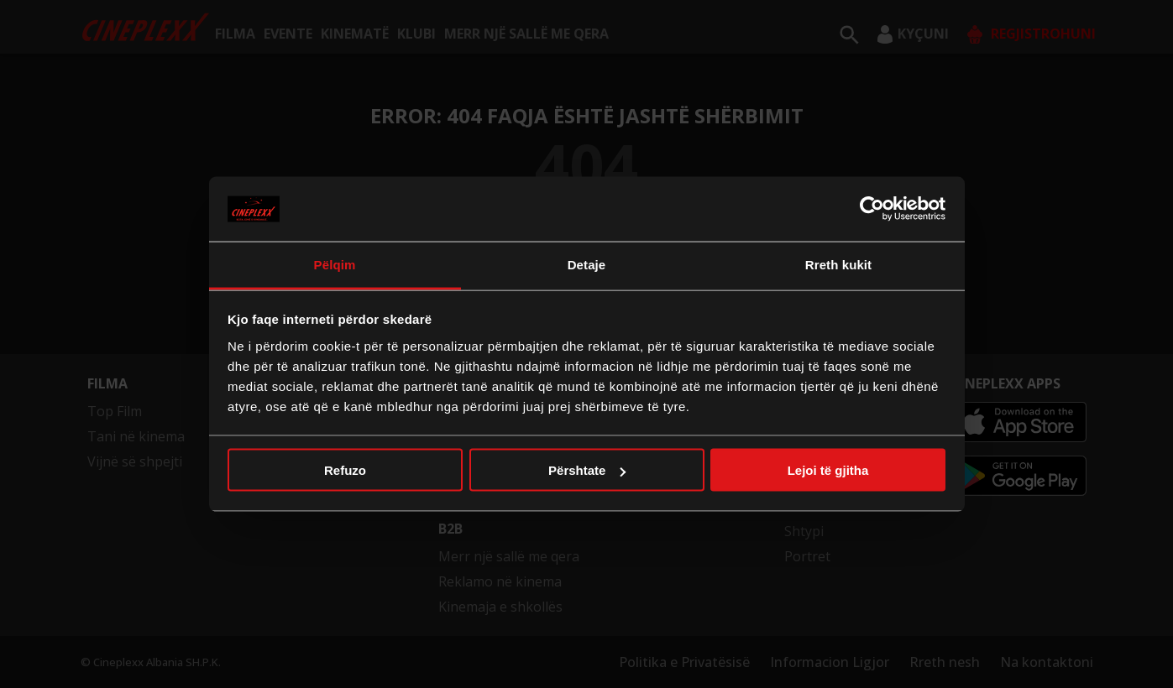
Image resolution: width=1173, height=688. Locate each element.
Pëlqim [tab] (335, 264)
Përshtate (587, 470)
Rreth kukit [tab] (838, 264)
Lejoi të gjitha (828, 470)
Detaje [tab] (587, 264)
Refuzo (345, 470)
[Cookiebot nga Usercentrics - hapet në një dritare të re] (872, 209)
